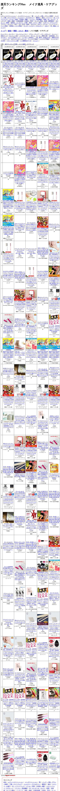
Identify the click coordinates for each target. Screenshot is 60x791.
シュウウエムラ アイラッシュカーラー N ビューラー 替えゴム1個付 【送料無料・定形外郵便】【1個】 (43, 703)
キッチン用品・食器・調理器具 (44, 21)
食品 (43, 17)
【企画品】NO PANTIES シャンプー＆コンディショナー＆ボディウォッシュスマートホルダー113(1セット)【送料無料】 (19, 603)
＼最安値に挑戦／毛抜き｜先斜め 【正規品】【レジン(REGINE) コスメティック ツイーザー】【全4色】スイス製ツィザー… (8, 90)
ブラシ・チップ (34, 34)
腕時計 (38, 17)
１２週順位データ (25, 40)
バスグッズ (5, 39)
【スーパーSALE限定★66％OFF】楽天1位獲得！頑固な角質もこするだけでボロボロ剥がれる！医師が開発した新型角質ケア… (54, 116)
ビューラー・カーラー (8, 34)
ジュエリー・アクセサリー (26, 17)
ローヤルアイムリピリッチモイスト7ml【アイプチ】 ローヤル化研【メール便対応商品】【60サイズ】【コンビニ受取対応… (43, 425)
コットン (54, 34)
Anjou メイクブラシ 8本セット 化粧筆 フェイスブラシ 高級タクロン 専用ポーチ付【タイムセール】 (31, 174)
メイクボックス (24, 36)
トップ (3, 31)
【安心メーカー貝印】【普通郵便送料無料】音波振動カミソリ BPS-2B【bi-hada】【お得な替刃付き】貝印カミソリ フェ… (8, 330)
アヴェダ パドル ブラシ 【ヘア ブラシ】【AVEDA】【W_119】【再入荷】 (19, 251)
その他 (3, 40)
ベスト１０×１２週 (12, 40)
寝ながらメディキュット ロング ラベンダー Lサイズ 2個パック (54, 226)
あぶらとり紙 (13, 36)
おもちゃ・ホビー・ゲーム (39, 24)
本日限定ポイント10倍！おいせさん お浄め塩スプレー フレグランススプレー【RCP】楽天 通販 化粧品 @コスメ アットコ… (20, 323)
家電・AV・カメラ (49, 19)
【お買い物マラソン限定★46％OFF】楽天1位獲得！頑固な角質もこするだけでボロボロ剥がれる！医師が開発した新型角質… (8, 231)
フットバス (54, 39)
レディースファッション (8, 16)
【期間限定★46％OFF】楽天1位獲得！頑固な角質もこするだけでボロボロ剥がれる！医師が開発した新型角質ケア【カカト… (8, 354)
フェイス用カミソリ (14, 37)
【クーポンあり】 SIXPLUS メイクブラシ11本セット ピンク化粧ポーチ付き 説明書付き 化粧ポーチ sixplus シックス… (54, 597)
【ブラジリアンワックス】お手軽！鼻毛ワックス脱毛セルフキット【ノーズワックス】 (8, 596)
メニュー (35, 40)
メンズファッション (24, 16)
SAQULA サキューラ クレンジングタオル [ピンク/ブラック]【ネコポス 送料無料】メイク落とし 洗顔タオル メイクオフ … (20, 420)
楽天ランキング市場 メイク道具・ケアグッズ (19, 44)
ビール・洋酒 (13, 19)
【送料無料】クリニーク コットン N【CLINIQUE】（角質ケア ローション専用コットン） (54, 766)
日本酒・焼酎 (23, 19)
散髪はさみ (55, 37)
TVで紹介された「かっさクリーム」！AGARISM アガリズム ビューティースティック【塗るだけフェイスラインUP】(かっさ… (42, 179)
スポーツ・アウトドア (50, 22)
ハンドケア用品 (44, 39)
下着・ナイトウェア (15, 784)
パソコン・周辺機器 (35, 19)
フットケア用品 (33, 39)
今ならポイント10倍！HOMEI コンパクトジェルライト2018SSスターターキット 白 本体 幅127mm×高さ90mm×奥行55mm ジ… (54, 372)
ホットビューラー (21, 34)
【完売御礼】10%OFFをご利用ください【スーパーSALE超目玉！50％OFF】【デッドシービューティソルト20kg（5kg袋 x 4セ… (54, 180)
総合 (9, 31)
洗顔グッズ (4, 36)
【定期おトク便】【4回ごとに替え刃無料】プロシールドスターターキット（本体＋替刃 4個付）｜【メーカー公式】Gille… (8, 742)
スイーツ (49, 17)
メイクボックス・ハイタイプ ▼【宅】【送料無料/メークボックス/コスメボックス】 (8, 425)
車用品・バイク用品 (15, 26)
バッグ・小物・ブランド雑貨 (44, 16)
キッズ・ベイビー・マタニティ (33, 26)
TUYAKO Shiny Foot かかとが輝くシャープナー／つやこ (19, 377)
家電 (47, 788)
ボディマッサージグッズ (18, 39)
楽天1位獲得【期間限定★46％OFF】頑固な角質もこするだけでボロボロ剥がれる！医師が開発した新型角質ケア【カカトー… (8, 205)
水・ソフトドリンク (18, 786)
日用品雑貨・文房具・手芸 (24, 21)
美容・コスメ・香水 (35, 22)
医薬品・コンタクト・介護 (19, 22)
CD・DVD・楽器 (24, 24)
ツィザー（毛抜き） (28, 37)
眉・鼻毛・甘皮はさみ (43, 37)
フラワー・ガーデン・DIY (9, 24)
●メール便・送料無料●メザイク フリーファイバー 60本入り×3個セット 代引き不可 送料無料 (54, 328)
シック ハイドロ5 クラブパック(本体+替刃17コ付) (20, 84)
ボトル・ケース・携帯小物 (39, 36)
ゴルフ (47, 26)
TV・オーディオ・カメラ (37, 788)
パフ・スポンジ (45, 34)
